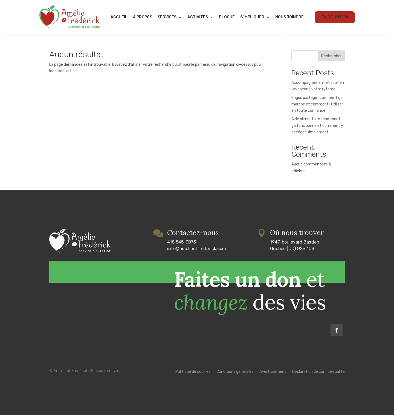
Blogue (227, 17)
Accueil (119, 17)
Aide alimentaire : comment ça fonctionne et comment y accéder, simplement (317, 125)
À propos (142, 17)
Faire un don (334, 17)
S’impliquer (252, 17)
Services (167, 17)
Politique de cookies (192, 372)
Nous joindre (289, 17)
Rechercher (331, 56)
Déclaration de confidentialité (318, 372)
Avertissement (272, 372)
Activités (197, 17)
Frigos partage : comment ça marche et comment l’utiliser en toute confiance (317, 104)
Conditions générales (234, 372)
